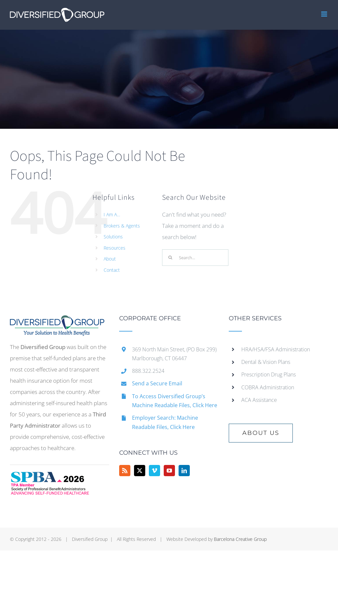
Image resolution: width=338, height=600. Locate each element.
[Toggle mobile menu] (324, 14)
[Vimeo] (154, 470)
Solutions (113, 236)
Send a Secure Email (157, 383)
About (110, 259)
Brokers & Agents (122, 226)
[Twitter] (139, 470)
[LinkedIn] (184, 470)
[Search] (170, 257)
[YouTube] (169, 470)
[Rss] (124, 470)
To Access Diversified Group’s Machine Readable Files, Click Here (174, 401)
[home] (57, 321)
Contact (112, 270)
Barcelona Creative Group (240, 539)
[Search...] (195, 257)
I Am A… (112, 214)
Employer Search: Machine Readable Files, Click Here (165, 422)
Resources (114, 248)
